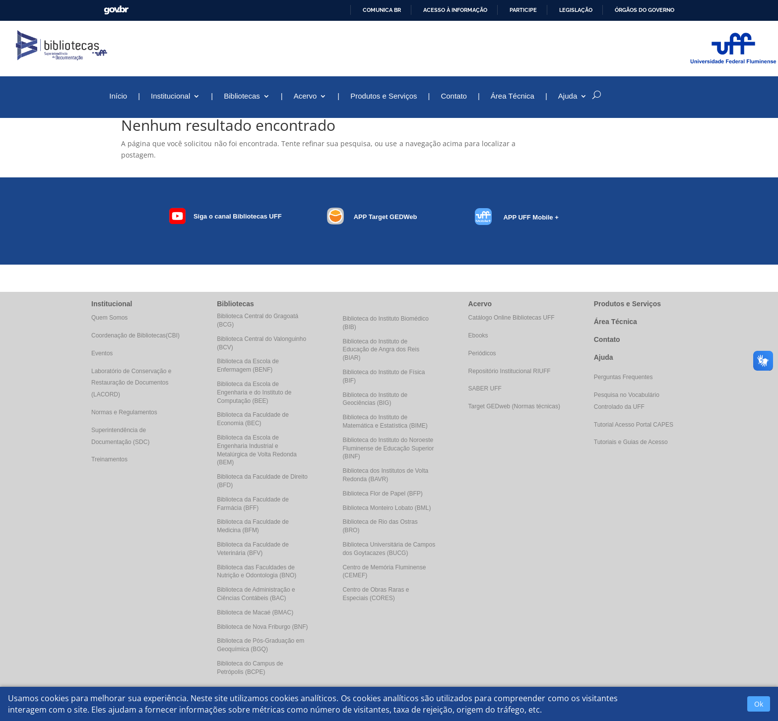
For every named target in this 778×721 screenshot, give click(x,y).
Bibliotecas (242, 96)
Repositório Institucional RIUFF (509, 371)
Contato (454, 96)
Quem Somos (109, 317)
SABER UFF (485, 388)
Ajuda (567, 96)
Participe (523, 9)
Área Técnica (512, 96)
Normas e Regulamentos (124, 412)
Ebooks (478, 335)
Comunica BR (382, 9)
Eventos (102, 353)
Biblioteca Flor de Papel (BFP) (382, 493)
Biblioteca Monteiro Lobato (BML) (386, 507)
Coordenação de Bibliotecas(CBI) (135, 335)
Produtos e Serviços (383, 96)
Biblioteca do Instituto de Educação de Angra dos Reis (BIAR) (380, 350)
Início (118, 96)
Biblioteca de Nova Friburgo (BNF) (262, 626)
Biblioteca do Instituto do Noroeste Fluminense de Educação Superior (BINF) (388, 448)
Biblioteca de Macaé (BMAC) (255, 612)
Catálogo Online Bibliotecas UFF (511, 317)
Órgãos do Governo (644, 9)
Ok (758, 704)
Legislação (575, 9)
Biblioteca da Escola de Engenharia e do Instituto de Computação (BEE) (254, 392)
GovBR (116, 10)
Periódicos (482, 353)
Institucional (170, 96)
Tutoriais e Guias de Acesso (631, 442)
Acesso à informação (455, 9)
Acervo (305, 96)
